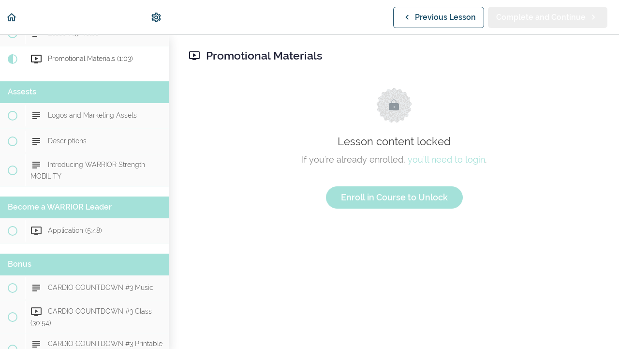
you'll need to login (446, 159)
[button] (12, 17)
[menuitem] (157, 17)
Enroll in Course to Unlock (394, 197)
